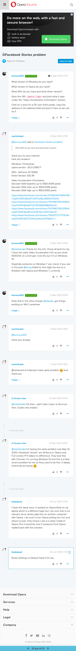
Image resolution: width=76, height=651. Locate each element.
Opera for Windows (16, 51)
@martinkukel (19, 239)
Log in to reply (66, 52)
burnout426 (18, 66)
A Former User (19, 389)
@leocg (28, 257)
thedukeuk (17, 492)
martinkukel (18, 126)
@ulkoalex (48, 291)
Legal (7, 607)
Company (9, 615)
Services (9, 592)
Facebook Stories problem (48, 132)
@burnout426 (19, 132)
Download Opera (58, 29)
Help (6, 600)
